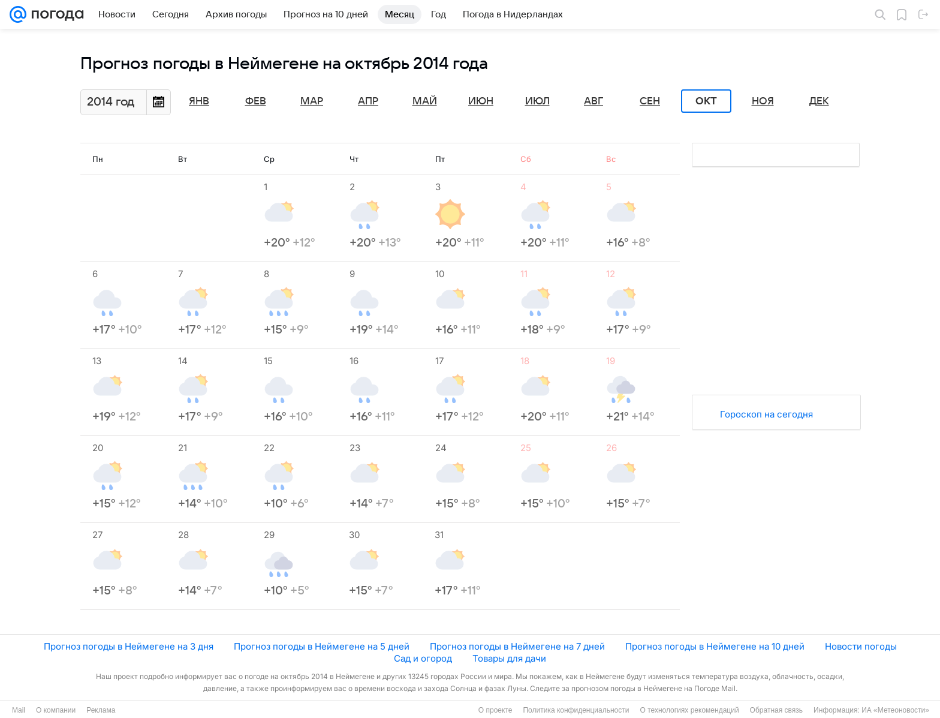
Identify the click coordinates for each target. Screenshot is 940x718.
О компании (56, 710)
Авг (593, 101)
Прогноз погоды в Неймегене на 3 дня (128, 646)
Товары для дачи (509, 658)
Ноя (763, 101)
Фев (255, 101)
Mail (18, 710)
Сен (650, 101)
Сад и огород (423, 658)
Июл (537, 101)
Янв (199, 101)
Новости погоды (861, 646)
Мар (311, 101)
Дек (819, 101)
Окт (706, 101)
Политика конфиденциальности (576, 710)
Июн (480, 101)
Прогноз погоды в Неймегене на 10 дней (715, 646)
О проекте (495, 710)
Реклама (100, 710)
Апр (368, 101)
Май (424, 101)
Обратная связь (776, 710)
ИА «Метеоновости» (895, 710)
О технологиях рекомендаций (689, 710)
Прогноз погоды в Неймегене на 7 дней (517, 646)
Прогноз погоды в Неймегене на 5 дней (321, 646)
